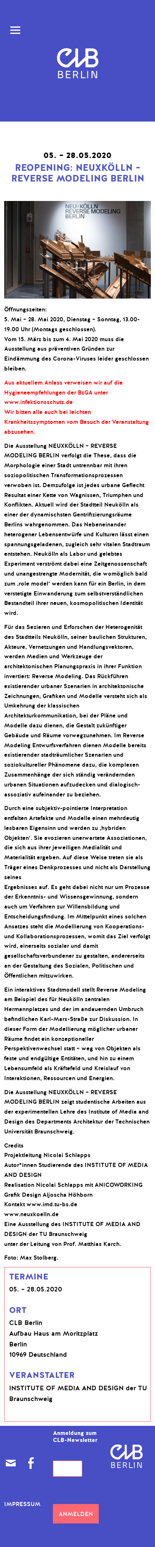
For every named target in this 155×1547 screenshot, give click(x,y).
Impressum (22, 1504)
